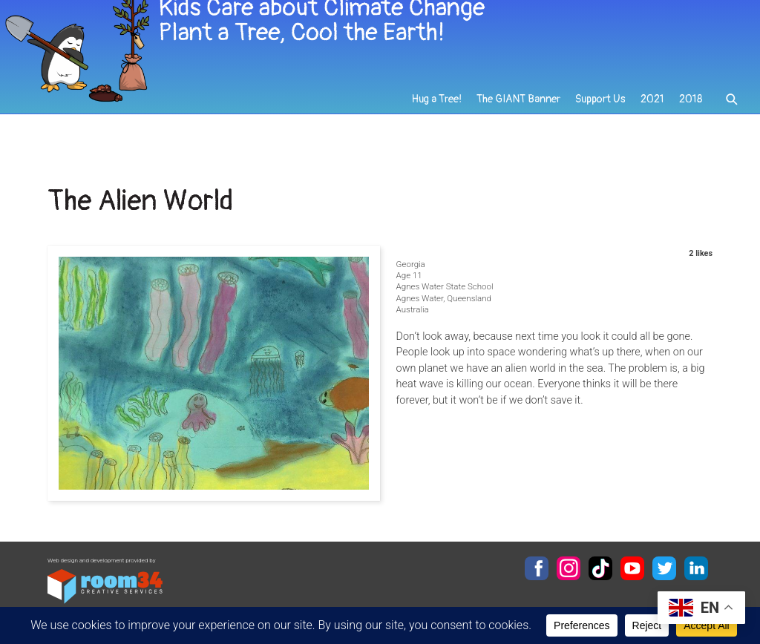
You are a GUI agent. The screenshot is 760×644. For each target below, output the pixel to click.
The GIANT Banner (520, 120)
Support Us (601, 120)
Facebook (536, 568)
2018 (690, 120)
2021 (652, 120)
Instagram (568, 568)
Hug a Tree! (439, 120)
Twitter (664, 568)
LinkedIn (696, 568)
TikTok (600, 568)
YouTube (632, 568)
